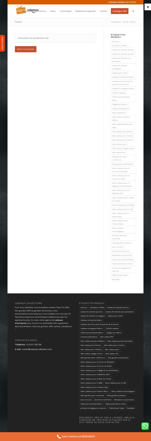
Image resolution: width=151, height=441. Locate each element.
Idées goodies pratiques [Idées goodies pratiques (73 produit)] (121, 243)
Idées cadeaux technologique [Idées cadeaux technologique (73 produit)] (118, 229)
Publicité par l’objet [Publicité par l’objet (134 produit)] (120, 275)
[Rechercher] (133, 11)
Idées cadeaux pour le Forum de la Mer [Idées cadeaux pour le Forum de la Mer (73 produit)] (121, 177)
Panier (18, 21)
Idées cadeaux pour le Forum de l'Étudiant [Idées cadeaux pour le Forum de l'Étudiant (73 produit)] (121, 169)
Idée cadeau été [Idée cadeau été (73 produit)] (118, 152)
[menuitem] (34, 11)
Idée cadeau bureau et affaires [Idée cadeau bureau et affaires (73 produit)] (121, 118)
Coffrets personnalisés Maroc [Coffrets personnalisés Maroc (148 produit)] (121, 98)
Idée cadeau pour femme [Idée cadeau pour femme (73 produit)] (122, 131)
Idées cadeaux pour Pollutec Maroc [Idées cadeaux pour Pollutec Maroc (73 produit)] (120, 222)
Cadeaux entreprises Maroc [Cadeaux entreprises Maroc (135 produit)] (123, 77)
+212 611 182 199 (33, 344)
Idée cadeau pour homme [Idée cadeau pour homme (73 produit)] (122, 136)
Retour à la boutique (25, 49)
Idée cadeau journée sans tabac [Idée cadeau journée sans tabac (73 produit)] (122, 125)
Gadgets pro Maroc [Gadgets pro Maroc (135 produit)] (119, 104)
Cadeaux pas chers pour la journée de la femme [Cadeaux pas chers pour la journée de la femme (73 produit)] (122, 82)
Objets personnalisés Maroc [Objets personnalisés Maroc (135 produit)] (123, 259)
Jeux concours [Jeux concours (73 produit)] (117, 247)
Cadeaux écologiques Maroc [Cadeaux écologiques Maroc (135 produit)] (123, 88)
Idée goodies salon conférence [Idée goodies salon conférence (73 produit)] (119, 158)
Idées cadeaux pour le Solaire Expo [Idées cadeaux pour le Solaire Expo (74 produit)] (121, 214)
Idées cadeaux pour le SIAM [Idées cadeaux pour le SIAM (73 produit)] (123, 205)
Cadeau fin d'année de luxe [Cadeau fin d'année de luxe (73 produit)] (123, 50)
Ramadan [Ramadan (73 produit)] (116, 279)
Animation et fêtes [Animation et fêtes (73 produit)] (119, 45)
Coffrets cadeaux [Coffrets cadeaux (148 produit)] (118, 93)
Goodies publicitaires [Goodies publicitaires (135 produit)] (120, 108)
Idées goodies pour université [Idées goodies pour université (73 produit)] (119, 237)
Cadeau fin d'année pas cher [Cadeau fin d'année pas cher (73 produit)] (123, 54)
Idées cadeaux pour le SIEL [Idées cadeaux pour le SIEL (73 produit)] (122, 209)
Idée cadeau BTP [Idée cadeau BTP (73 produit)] (118, 113)
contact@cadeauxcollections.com (37, 349)
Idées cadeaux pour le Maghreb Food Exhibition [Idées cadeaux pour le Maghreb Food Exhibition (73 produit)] (122, 184)
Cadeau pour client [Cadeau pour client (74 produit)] (119, 73)
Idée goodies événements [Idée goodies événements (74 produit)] (122, 164)
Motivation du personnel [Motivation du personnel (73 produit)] (122, 255)
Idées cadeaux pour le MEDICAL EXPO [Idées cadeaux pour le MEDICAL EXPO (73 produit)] (121, 191)
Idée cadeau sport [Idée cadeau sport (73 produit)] (119, 144)
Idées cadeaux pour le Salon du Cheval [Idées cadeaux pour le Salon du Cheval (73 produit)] (123, 199)
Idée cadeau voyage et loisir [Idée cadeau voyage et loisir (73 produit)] (123, 148)
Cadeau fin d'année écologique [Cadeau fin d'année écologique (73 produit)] (119, 67)
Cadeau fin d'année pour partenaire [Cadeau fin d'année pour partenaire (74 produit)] (122, 59)
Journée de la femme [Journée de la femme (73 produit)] (120, 251)
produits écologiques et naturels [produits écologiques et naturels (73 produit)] (121, 269)
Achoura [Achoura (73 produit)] (115, 41)
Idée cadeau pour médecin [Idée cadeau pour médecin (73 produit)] (123, 140)
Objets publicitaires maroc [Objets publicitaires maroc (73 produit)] (122, 264)
